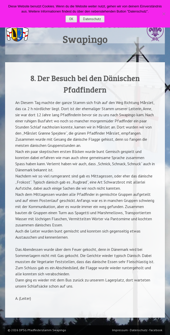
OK (71, 19)
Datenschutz (92, 19)
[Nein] (163, 13)
